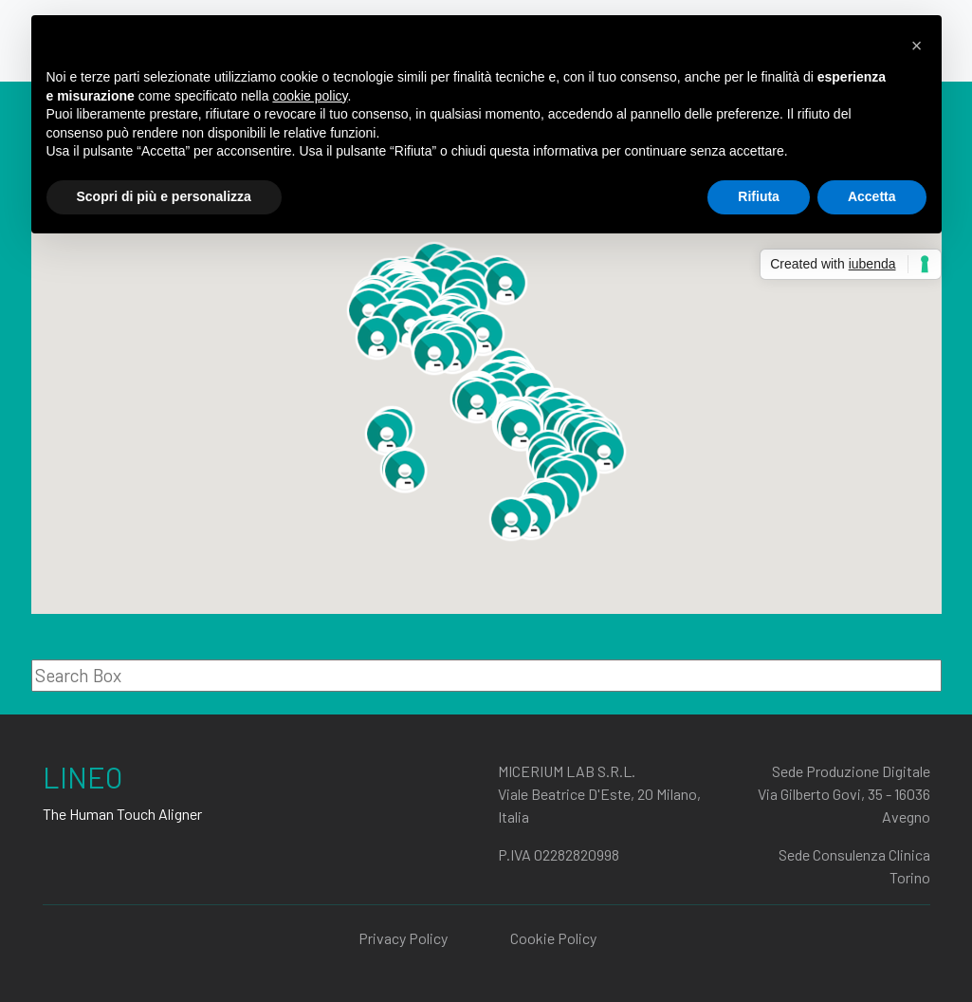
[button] (434, 353)
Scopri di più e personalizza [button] (164, 196)
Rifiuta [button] (758, 196)
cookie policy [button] (309, 95)
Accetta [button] (872, 196)
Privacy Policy (403, 938)
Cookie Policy (553, 938)
